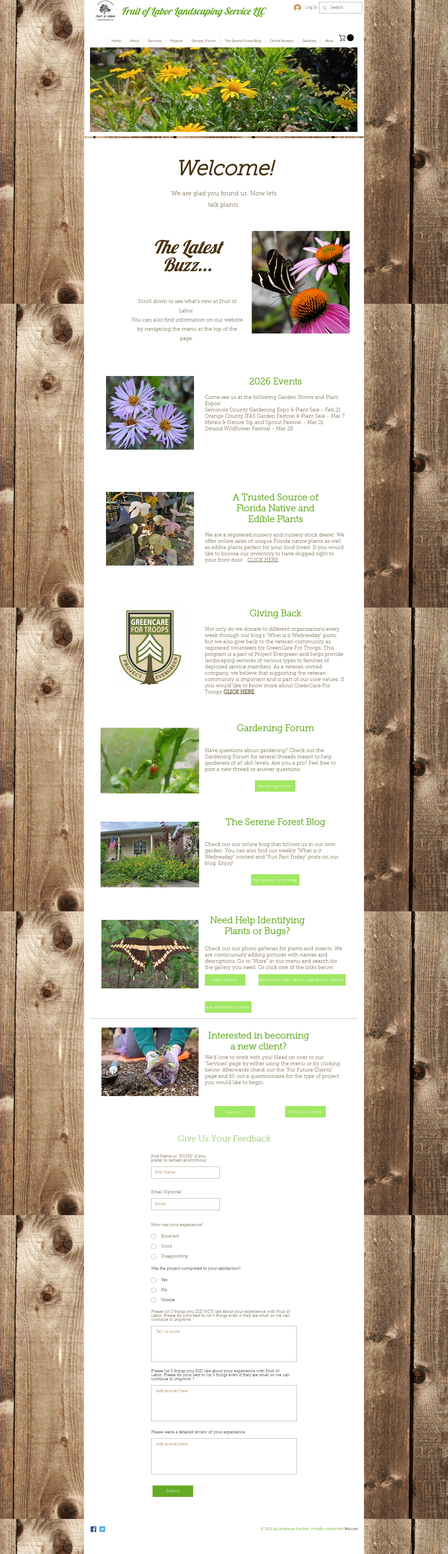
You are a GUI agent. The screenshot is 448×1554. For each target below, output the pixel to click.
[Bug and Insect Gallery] (228, 1007)
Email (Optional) (166, 1192)
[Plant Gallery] (225, 980)
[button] (347, 37)
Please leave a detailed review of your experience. (198, 1432)
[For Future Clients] (305, 1111)
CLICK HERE (262, 560)
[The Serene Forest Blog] (275, 880)
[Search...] (340, 7)
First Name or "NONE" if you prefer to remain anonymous (178, 1159)
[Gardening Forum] (275, 786)
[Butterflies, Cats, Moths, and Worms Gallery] (302, 980)
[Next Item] (347, 89)
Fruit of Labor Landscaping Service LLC (193, 11)
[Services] (235, 1111)
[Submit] (173, 1491)
